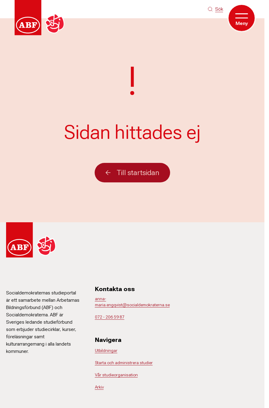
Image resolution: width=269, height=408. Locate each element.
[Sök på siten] (215, 9)
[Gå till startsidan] (41, 17)
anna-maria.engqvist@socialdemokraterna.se (132, 301)
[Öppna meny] (242, 18)
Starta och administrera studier (124, 362)
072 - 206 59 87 (109, 317)
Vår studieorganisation (116, 374)
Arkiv (99, 387)
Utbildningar (106, 350)
